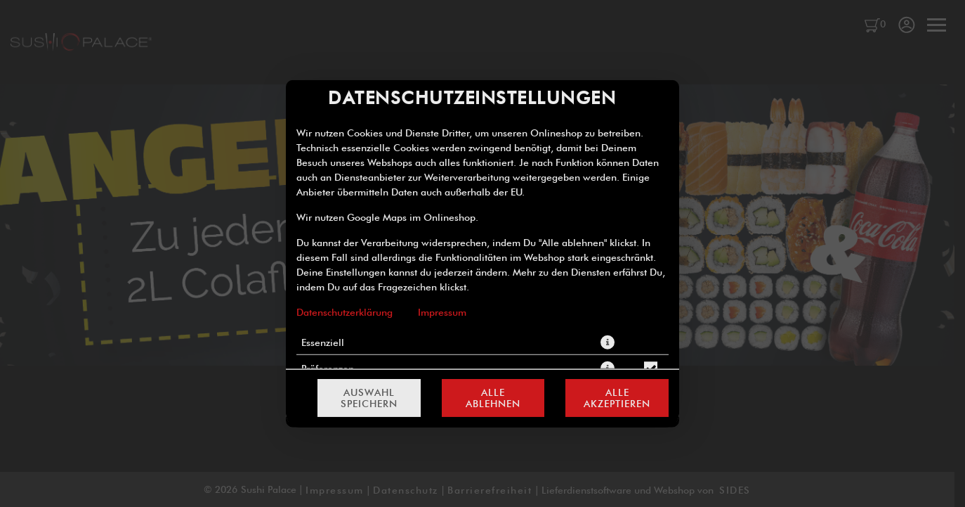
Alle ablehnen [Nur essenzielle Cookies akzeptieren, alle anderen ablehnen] (493, 398)
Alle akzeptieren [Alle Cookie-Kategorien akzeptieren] (617, 398)
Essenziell (322, 341)
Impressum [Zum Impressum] (442, 311)
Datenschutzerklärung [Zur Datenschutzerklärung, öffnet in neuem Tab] (344, 311)
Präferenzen (327, 367)
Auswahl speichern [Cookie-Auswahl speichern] (369, 398)
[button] (607, 342)
